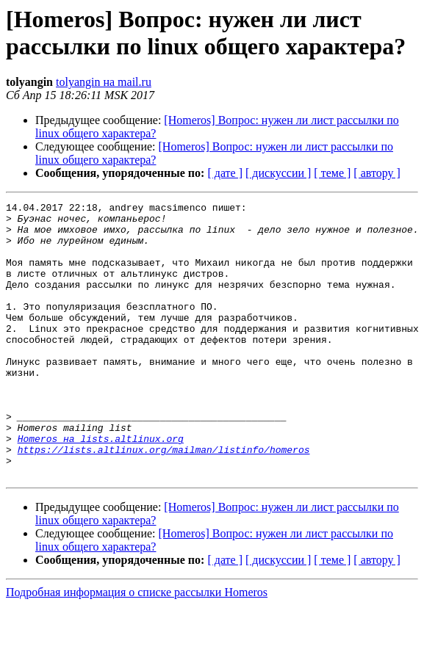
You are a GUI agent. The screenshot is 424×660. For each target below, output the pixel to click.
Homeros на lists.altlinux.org (101, 486)
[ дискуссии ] (278, 173)
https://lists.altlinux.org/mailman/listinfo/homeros (164, 500)
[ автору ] (376, 173)
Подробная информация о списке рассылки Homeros (136, 647)
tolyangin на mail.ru (103, 82)
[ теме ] (332, 173)
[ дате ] (224, 173)
